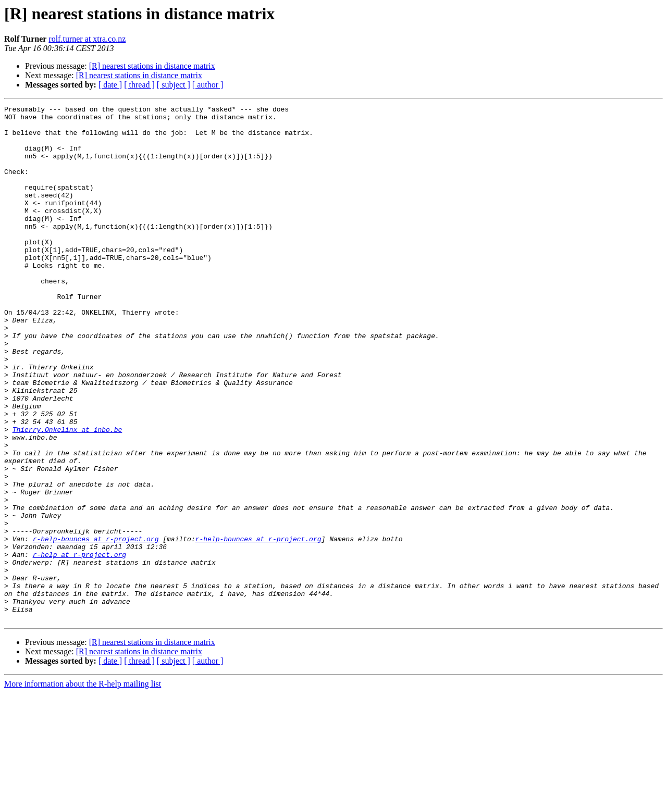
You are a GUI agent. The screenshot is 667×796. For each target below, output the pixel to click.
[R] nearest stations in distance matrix (152, 65)
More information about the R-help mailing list (82, 786)
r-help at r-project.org (79, 645)
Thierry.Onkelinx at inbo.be (67, 495)
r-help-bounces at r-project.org (96, 626)
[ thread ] (139, 84)
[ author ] (208, 84)
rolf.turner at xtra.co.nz (87, 38)
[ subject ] (173, 84)
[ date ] (110, 84)
